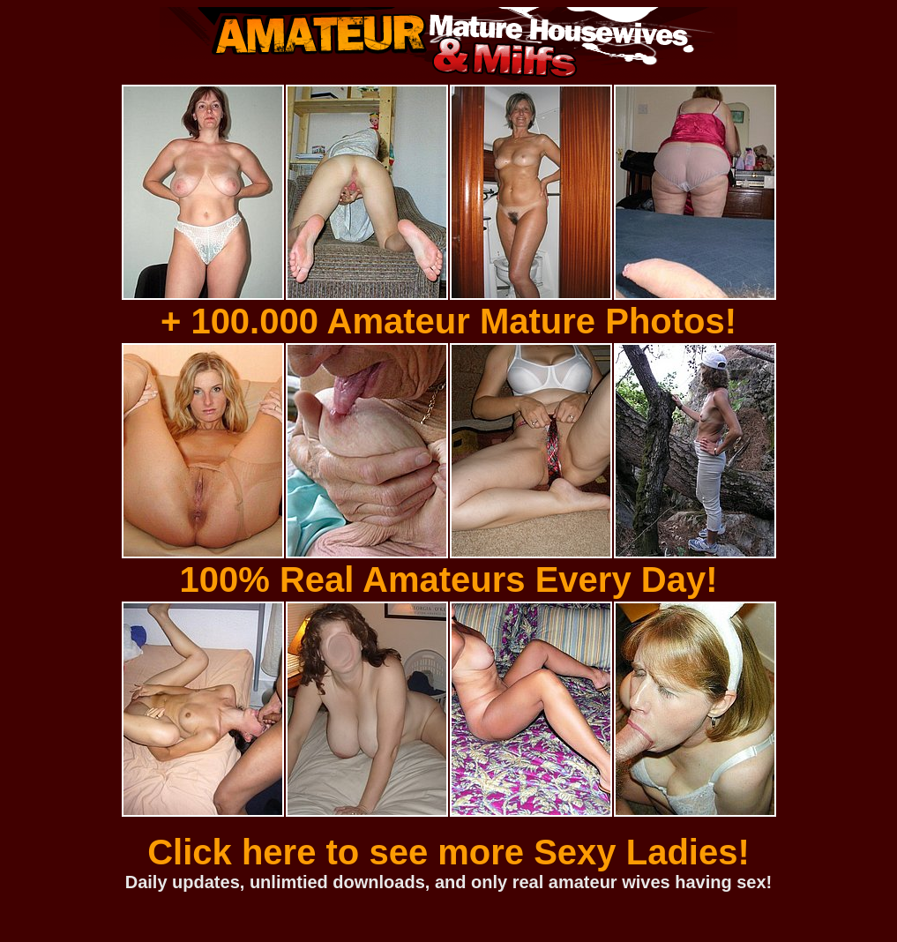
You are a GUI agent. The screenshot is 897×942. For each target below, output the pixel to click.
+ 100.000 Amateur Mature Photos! (448, 321)
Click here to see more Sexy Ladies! (448, 852)
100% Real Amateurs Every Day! (449, 579)
